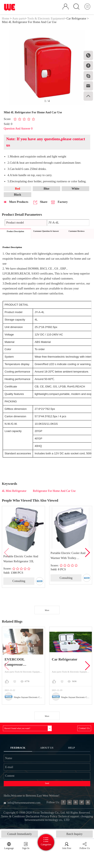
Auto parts (18, 18)
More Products (16, 202)
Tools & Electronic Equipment (45, 18)
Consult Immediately (19, 834)
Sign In (25, 848)
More (47, 611)
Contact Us (84, 728)
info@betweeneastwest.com (22, 805)
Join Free (66, 848)
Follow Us (84, 848)
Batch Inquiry (74, 834)
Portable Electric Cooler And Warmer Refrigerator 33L (20, 559)
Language (9, 848)
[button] (87, 553)
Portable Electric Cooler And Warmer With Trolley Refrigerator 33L (68, 556)
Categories (47, 844)
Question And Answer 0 (18, 129)
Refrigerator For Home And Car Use (54, 491)
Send (47, 785)
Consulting (19, 581)
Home (5, 18)
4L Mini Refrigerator (14, 491)
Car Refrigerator (76, 18)
